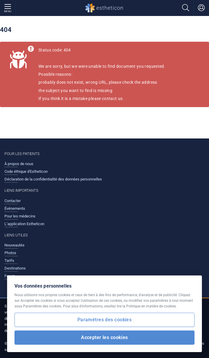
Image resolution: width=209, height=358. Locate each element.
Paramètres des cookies (104, 319)
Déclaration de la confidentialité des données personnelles (53, 179)
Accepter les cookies (104, 337)
